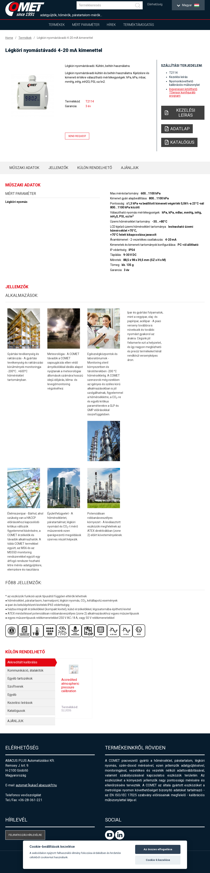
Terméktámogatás (138, 25)
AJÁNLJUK (130, 167)
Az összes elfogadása (158, 849)
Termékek (57, 25)
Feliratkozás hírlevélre (25, 834)
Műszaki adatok (24, 167)
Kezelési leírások (20, 703)
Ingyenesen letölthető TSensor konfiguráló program (183, 92)
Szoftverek (15, 686)
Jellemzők (58, 167)
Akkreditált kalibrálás (22, 662)
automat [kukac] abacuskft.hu (36, 785)
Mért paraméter (85, 25)
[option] (32, 96)
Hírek (111, 25)
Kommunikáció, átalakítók (25, 670)
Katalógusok (16, 711)
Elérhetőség (154, 4)
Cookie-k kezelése (158, 860)
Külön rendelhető (94, 167)
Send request (77, 136)
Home (9, 37)
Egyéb (11, 695)
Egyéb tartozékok (20, 678)
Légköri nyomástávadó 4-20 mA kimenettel (65, 37)
